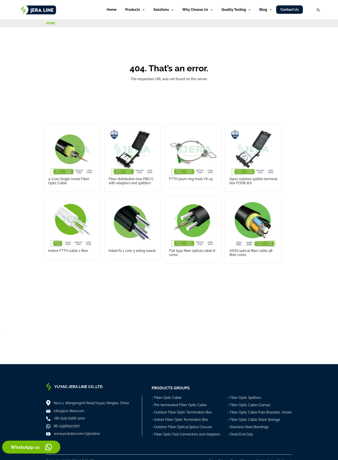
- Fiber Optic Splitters (244, 398)
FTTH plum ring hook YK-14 (191, 179)
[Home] (37, 9)
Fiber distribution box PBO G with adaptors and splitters (131, 181)
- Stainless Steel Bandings (248, 427)
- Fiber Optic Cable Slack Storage (253, 420)
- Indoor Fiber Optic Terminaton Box (180, 420)
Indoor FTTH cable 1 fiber (68, 251)
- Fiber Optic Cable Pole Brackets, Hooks (259, 412)
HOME (50, 23)
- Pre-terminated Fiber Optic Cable (179, 405)
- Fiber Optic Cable (167, 398)
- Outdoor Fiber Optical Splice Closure (182, 427)
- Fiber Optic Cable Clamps (249, 405)
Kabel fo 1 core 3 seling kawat (132, 251)
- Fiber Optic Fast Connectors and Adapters (186, 434)
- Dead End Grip (240, 434)
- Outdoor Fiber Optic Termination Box (182, 412)
